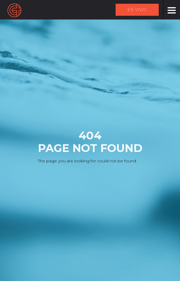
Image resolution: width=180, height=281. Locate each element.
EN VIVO (137, 9)
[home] (14, 10)
